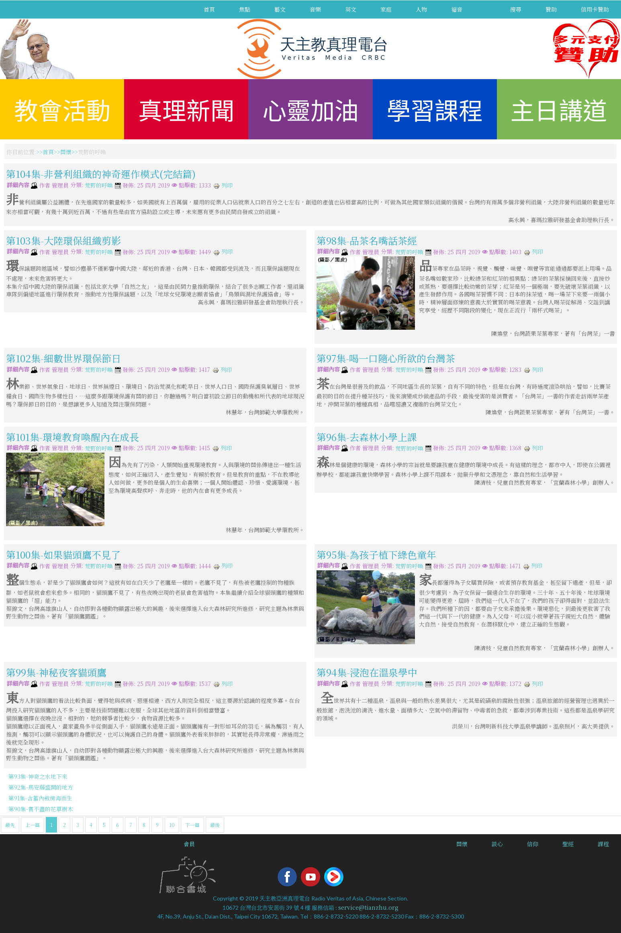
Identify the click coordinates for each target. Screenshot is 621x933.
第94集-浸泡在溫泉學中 (367, 672)
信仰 (532, 844)
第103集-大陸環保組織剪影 (63, 240)
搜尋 (515, 9)
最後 (215, 824)
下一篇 (192, 824)
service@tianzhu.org (368, 907)
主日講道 (559, 109)
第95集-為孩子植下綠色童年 (376, 554)
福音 (456, 9)
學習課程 (434, 109)
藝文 (280, 9)
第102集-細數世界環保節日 (63, 358)
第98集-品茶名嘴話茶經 (367, 240)
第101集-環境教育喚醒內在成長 (72, 436)
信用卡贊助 (595, 9)
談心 (497, 844)
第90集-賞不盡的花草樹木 (40, 809)
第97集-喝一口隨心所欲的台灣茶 (386, 358)
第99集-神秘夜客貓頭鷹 (56, 672)
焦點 (244, 9)
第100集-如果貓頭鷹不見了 (63, 554)
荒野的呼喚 (99, 186)
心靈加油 (310, 109)
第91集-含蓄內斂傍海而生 (40, 798)
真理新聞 (186, 109)
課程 (603, 844)
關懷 (65, 152)
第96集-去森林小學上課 (367, 436)
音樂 (315, 9)
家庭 (386, 9)
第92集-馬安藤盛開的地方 (40, 787)
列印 (223, 185)
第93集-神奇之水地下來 (37, 776)
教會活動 (62, 109)
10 (172, 824)
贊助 (551, 9)
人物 (421, 9)
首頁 (209, 9)
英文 (350, 9)
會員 (189, 844)
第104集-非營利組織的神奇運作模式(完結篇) (101, 174)
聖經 (568, 844)
